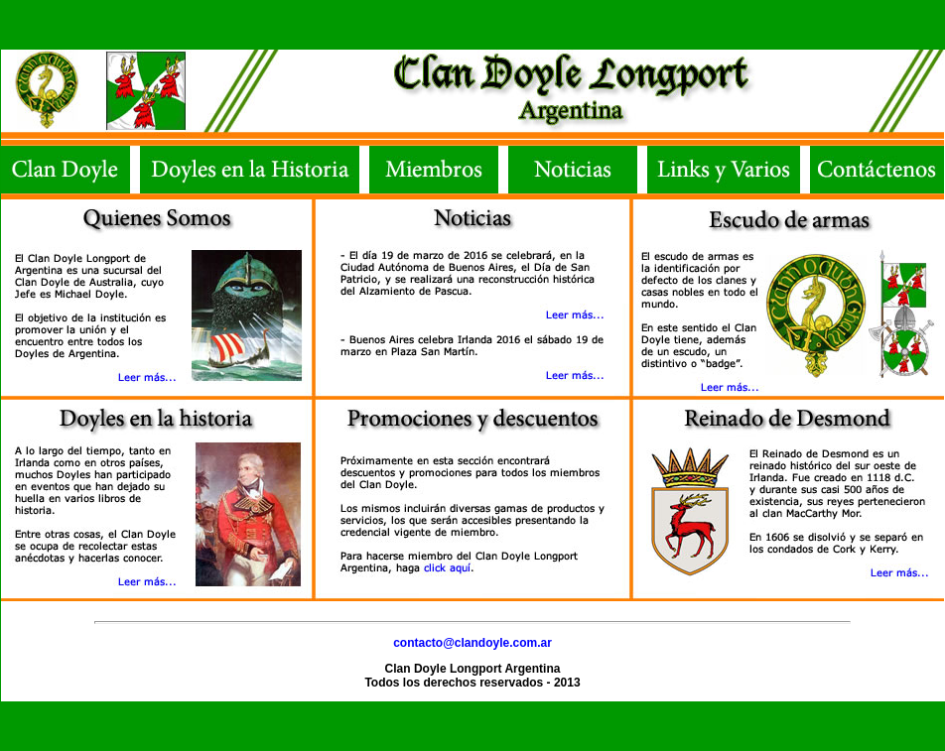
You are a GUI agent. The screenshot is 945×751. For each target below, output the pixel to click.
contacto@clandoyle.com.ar (472, 643)
